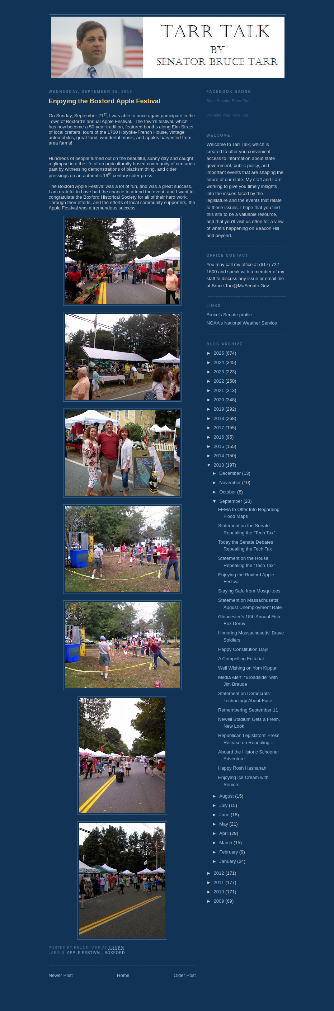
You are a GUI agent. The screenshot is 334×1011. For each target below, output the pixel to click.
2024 (220, 362)
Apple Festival (84, 953)
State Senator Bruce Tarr (228, 101)
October (228, 492)
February (229, 852)
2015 (220, 446)
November (230, 482)
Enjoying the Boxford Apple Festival (105, 101)
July (224, 805)
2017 (220, 427)
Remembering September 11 (248, 710)
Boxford (114, 953)
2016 (220, 437)
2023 (220, 371)
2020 (220, 399)
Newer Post (61, 975)
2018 (220, 418)
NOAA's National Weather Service (242, 323)
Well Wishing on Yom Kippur (247, 668)
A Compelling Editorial (241, 658)
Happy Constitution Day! (243, 649)
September (231, 501)
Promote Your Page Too (227, 115)
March (226, 842)
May (224, 824)
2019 (220, 409)
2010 (220, 891)
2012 (220, 873)
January (228, 861)
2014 (220, 455)
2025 (220, 353)
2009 (220, 901)
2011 (220, 882)
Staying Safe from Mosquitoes (249, 591)
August (227, 796)
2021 (220, 390)
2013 (220, 465)
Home (123, 975)
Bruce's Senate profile (229, 314)
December (230, 473)
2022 (220, 381)
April (224, 833)
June (225, 814)
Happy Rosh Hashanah (242, 768)
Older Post (185, 975)
